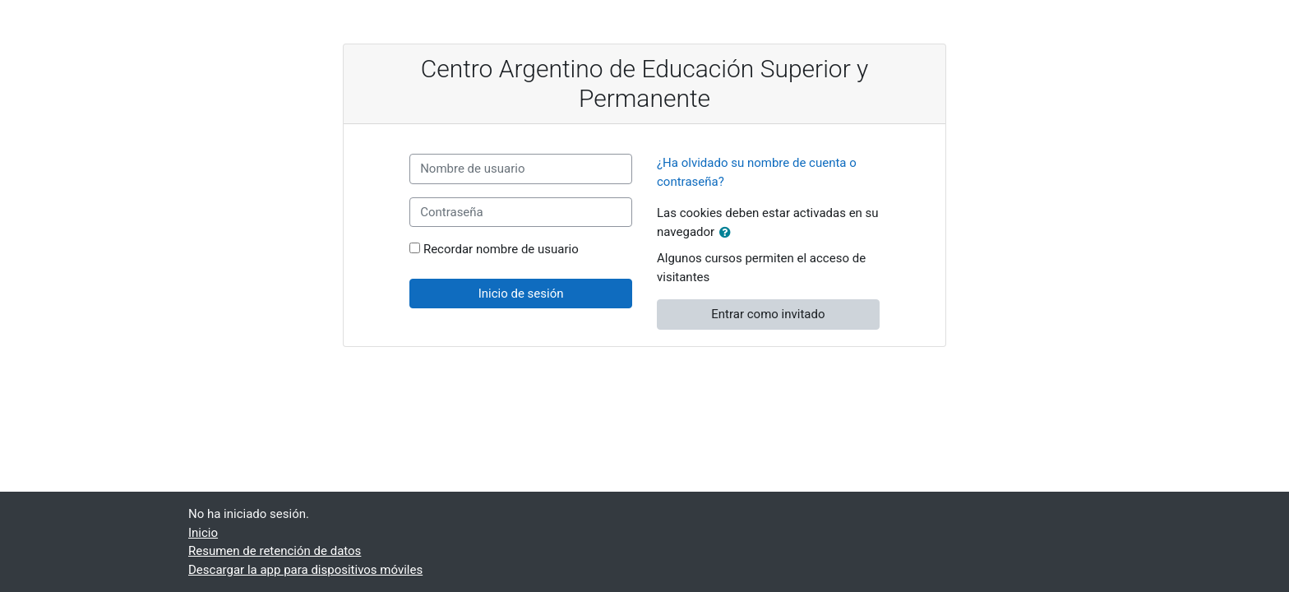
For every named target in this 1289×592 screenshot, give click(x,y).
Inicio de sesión (521, 293)
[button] (728, 233)
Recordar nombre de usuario (501, 249)
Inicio (203, 532)
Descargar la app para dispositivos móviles (305, 569)
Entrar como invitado (768, 314)
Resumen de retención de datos (274, 550)
